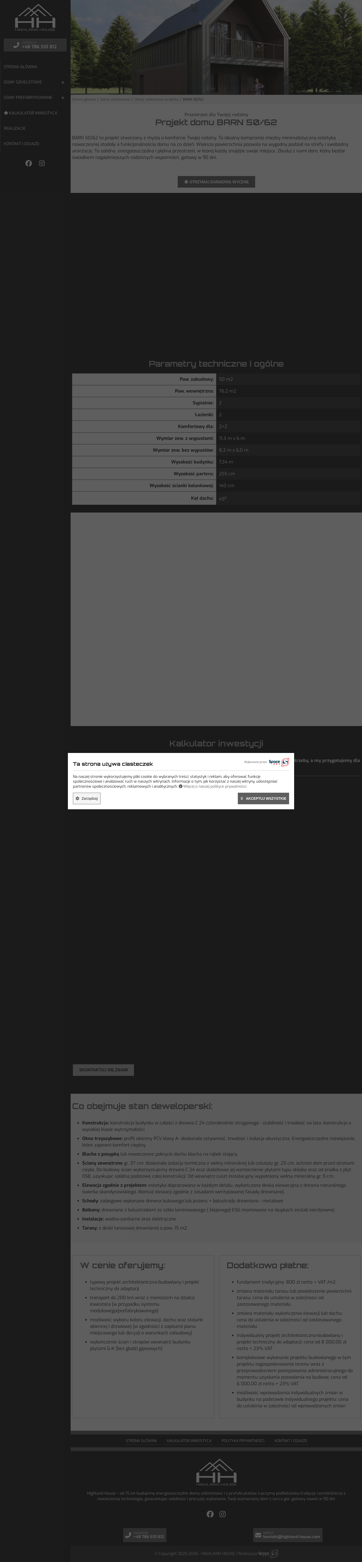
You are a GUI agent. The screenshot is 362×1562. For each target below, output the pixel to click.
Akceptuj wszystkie (266, 798)
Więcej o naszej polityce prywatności (214, 786)
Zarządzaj (90, 798)
